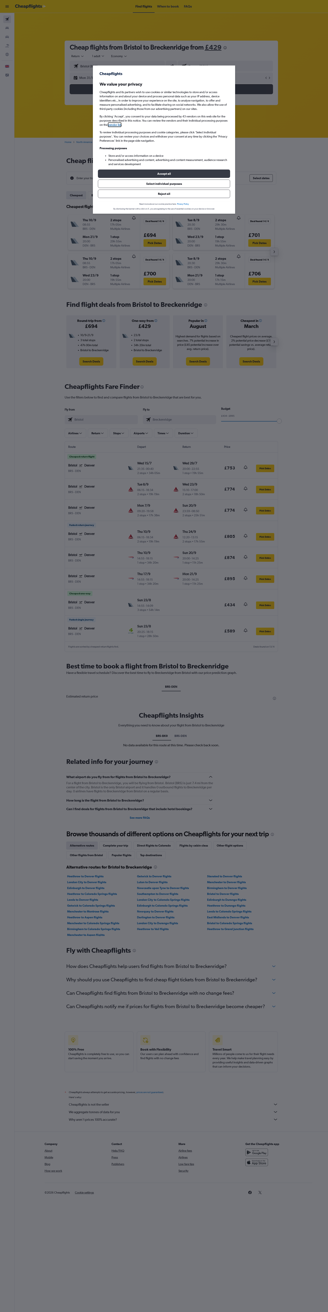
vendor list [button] (114, 124)
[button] (164, 174)
